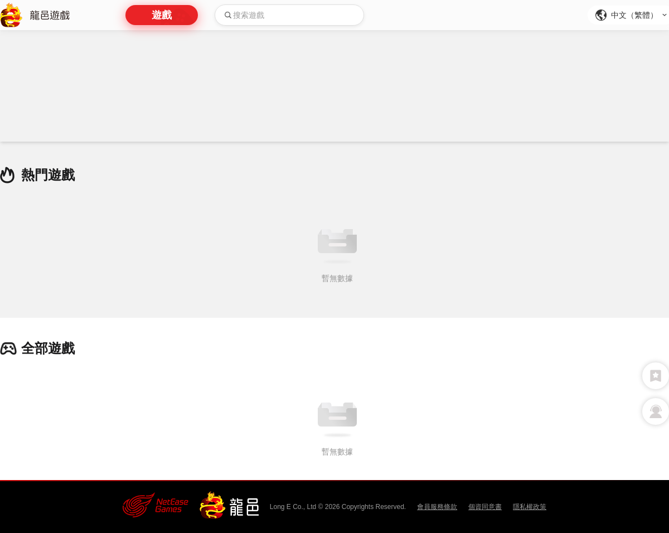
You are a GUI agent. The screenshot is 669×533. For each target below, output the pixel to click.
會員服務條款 (437, 507)
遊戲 (162, 15)
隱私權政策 (529, 507)
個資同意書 (485, 507)
